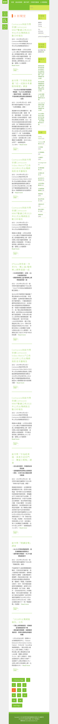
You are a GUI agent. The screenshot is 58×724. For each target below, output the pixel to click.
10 (25, 695)
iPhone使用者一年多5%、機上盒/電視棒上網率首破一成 (22, 266)
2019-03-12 (15, 195)
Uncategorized (42, 163)
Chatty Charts (40, 137)
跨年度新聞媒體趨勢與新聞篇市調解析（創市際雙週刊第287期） (41, 86)
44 (20, 700)
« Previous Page (18, 680)
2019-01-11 (15, 668)
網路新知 (40, 214)
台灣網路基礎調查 (41, 189)
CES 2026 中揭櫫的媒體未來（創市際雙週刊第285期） (41, 106)
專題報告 (40, 194)
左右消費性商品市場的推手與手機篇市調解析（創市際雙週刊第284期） (41, 119)
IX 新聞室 (14, 70)
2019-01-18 (15, 607)
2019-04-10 (15, 68)
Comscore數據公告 (41, 143)
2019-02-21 (15, 338)
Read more (15, 65)
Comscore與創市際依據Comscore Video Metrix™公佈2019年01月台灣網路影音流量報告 (21, 165)
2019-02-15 (15, 386)
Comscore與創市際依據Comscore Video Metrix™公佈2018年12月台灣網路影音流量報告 (21, 355)
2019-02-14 (15, 442)
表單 (43, 52)
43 (14, 700)
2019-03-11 (15, 252)
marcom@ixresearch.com (31, 720)
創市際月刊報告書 (41, 179)
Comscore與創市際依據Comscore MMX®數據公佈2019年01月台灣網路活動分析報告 (21, 213)
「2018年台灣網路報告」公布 (21, 621)
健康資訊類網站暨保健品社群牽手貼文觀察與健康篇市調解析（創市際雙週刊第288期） (41, 72)
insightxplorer (15, 69)
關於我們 (26, 2)
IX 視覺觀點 (43, 2)
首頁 (12, 2)
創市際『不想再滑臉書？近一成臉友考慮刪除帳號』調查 (22, 83)
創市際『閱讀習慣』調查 (22, 544)
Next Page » (17, 705)
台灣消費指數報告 (41, 184)
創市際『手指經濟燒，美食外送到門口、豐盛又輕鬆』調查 (22, 458)
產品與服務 (18, 2)
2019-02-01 (15, 531)
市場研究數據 (35, 2)
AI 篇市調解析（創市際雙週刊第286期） (41, 96)
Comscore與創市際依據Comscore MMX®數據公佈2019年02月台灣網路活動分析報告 (21, 30)
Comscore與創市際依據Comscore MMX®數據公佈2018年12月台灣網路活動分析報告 (21, 403)
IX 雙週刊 (40, 157)
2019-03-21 (15, 147)
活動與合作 (41, 204)
